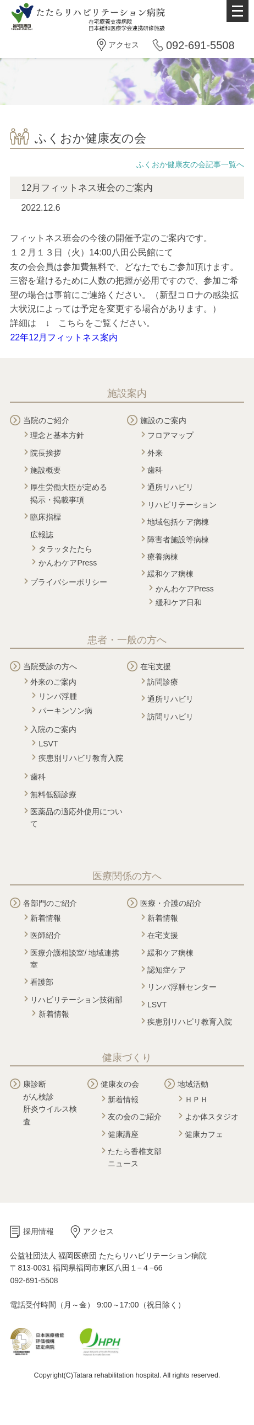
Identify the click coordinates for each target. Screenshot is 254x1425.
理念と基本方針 (57, 435)
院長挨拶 (45, 453)
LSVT (48, 743)
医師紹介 (45, 935)
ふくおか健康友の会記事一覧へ (190, 164)
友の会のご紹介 (135, 1116)
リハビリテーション (182, 504)
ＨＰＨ (196, 1099)
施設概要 (45, 470)
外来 (155, 453)
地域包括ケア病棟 (178, 521)
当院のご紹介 (46, 420)
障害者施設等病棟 (178, 539)
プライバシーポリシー (68, 582)
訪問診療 (162, 681)
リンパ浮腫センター (182, 987)
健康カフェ (204, 1134)
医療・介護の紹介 (171, 903)
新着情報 (45, 918)
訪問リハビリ (170, 716)
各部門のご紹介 (50, 903)
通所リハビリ (170, 487)
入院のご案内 (53, 729)
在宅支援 (155, 666)
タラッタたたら (65, 549)
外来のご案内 (53, 681)
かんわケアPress (67, 562)
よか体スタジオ (212, 1116)
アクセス (123, 44)
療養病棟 (162, 556)
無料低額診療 (53, 794)
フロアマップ (170, 435)
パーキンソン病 (65, 710)
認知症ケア (166, 969)
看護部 (41, 982)
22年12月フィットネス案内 (64, 337)
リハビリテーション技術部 (76, 999)
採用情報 (38, 1231)
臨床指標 (45, 517)
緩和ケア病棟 (170, 573)
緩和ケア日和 (179, 602)
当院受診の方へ (50, 666)
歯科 (155, 470)
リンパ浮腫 (57, 696)
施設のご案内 (163, 420)
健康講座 (123, 1134)
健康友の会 (120, 1084)
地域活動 (193, 1084)
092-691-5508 (200, 45)
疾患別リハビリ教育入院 (80, 758)
